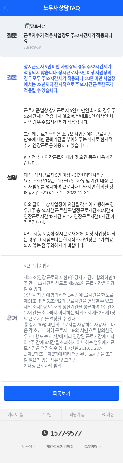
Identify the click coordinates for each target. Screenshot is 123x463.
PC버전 (108, 414)
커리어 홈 (15, 414)
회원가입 (77, 414)
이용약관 (29, 446)
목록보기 (61, 393)
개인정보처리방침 (59, 446)
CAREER (90, 446)
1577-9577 (66, 433)
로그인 (45, 414)
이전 (6, 8)
